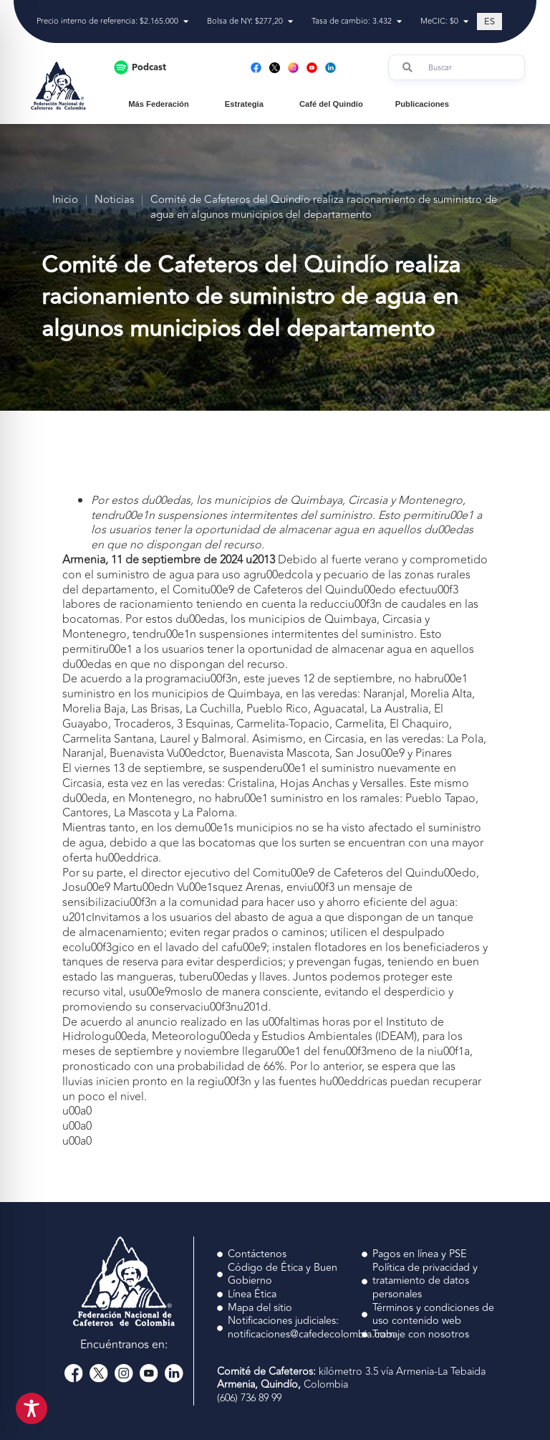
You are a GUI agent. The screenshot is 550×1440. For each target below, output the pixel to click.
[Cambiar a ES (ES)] (489, 21)
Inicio (65, 200)
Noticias (114, 200)
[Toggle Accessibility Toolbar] (31, 1408)
